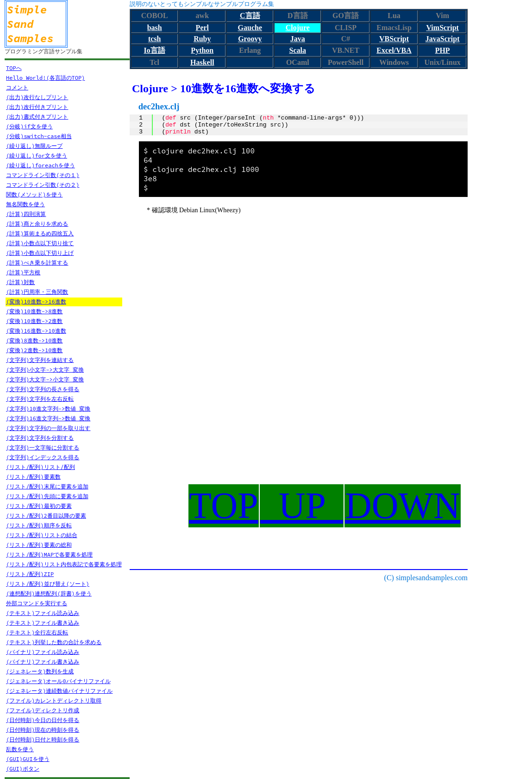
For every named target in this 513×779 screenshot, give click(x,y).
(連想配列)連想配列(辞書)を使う (49, 593)
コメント (17, 87)
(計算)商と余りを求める (37, 223)
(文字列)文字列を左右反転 (40, 398)
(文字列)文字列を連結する (40, 359)
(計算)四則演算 (26, 213)
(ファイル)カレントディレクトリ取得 (53, 700)
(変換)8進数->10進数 (34, 340)
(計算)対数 (20, 282)
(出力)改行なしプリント (37, 97)
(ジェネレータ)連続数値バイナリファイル (59, 690)
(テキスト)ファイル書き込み (42, 622)
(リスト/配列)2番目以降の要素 (46, 515)
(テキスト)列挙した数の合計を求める (53, 642)
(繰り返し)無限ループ (34, 145)
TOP (223, 505)
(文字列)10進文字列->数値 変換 (48, 408)
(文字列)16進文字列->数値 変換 (48, 418)
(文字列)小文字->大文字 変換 (45, 369)
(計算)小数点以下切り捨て (40, 243)
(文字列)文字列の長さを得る (42, 389)
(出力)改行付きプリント (37, 106)
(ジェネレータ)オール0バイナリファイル (58, 681)
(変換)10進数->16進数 (36, 301)
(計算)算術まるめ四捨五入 (40, 233)
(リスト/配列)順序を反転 (39, 525)
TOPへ (14, 67)
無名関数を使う (25, 204)
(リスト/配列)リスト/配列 (40, 466)
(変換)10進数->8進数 (34, 311)
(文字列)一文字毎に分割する (42, 447)
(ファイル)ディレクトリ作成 (42, 710)
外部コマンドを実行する (36, 603)
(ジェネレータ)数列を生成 (40, 671)
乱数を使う (20, 749)
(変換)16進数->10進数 (36, 330)
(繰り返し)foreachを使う (40, 165)
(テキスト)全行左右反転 (37, 632)
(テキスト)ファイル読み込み (42, 612)
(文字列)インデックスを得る (42, 457)
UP (301, 505)
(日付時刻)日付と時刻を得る (42, 739)
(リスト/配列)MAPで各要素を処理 (49, 554)
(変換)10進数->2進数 (34, 320)
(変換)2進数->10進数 (34, 350)
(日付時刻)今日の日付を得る (42, 719)
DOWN (402, 505)
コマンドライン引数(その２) (42, 184)
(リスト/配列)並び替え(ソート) (47, 583)
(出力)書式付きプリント (37, 116)
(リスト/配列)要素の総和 (39, 544)
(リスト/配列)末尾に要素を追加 (47, 486)
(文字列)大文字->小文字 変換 (45, 379)
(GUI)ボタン (22, 768)
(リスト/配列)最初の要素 (39, 505)
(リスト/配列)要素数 (33, 476)
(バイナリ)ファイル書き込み (42, 661)
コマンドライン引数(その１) (42, 174)
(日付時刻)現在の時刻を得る (42, 729)
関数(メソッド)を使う (34, 194)
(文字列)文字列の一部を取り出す (48, 427)
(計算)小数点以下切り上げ (40, 252)
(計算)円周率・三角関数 (37, 291)
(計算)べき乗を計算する (37, 262)
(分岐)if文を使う (29, 126)
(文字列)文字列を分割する (40, 437)
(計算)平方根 (23, 272)
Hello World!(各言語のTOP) (45, 77)
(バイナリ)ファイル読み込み (42, 651)
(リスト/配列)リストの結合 (41, 535)
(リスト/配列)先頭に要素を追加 (47, 496)
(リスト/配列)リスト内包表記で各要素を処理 (64, 564)
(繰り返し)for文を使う (36, 155)
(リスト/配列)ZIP (30, 573)
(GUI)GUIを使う (28, 758)
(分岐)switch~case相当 (39, 136)
